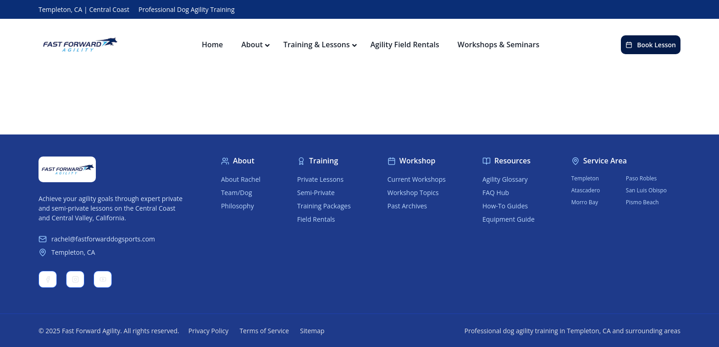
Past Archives (407, 205)
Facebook (47, 279)
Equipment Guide (508, 219)
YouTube (103, 279)
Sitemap (312, 330)
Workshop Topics (413, 192)
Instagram (75, 279)
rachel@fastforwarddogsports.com (97, 239)
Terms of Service (264, 330)
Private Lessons (320, 179)
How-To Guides (505, 205)
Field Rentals (316, 219)
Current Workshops (416, 179)
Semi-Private (316, 192)
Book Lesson (650, 44)
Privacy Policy (208, 330)
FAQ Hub (495, 192)
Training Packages (324, 205)
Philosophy (237, 205)
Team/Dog (236, 192)
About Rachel (240, 179)
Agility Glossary (505, 179)
